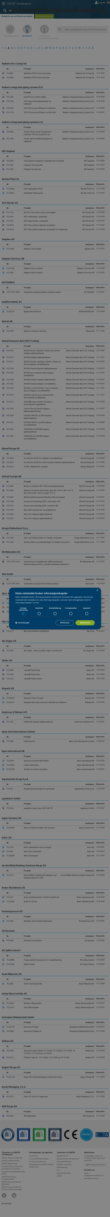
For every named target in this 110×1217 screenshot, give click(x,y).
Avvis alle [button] (64, 623)
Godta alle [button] (85, 623)
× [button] (97, 590)
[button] (22, 623)
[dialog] (55, 608)
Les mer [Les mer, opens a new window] (36, 603)
